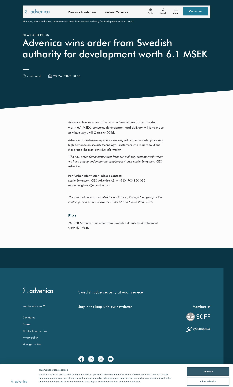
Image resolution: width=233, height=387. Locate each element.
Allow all (208, 350)
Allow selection (208, 360)
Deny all (208, 370)
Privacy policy (30, 337)
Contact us (29, 317)
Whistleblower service (35, 331)
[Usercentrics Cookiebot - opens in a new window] (19, 381)
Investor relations (34, 306)
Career (26, 324)
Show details (156, 381)
